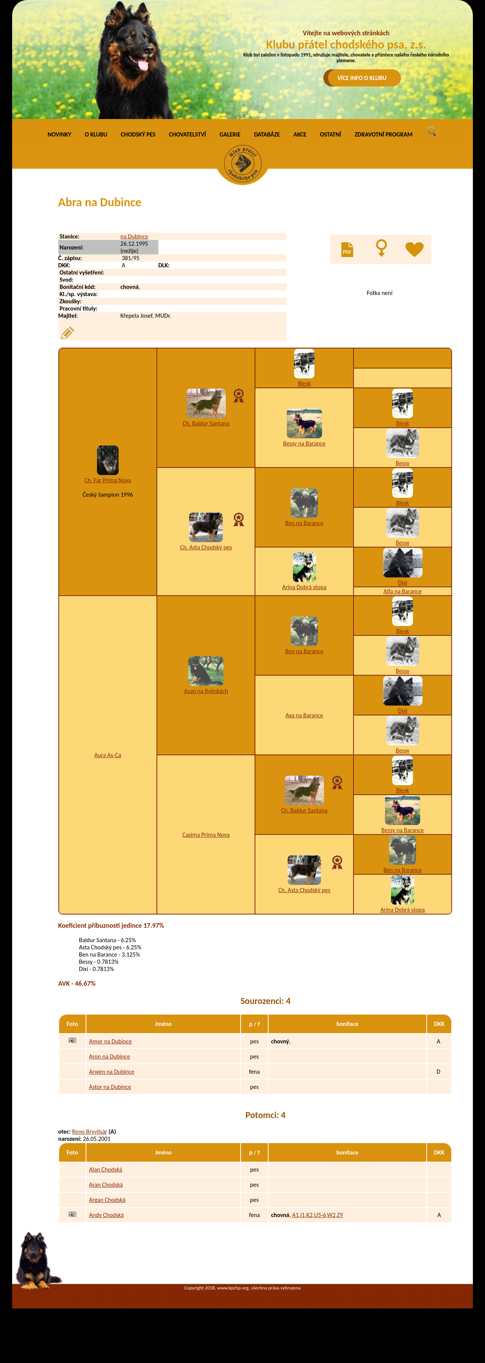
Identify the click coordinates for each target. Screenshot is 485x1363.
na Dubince (134, 236)
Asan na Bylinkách (206, 691)
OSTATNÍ (330, 134)
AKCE (300, 134)
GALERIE (230, 134)
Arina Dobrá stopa (304, 587)
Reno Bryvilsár (89, 1131)
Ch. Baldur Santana (206, 423)
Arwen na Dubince (111, 1071)
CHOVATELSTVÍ (187, 134)
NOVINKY (59, 134)
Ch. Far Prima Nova (107, 480)
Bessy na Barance (304, 443)
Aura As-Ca (107, 755)
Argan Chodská (107, 1199)
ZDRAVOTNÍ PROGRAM (384, 134)
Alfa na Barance (402, 591)
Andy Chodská (106, 1215)
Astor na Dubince (110, 1086)
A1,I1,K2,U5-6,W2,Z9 (317, 1215)
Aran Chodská (106, 1184)
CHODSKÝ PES (138, 134)
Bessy (402, 463)
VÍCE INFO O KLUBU (362, 78)
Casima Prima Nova (206, 834)
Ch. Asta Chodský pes (206, 547)
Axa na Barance (304, 715)
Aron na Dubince (109, 1056)
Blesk (304, 383)
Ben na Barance (304, 523)
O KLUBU (96, 134)
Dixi (402, 582)
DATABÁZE (267, 134)
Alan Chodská (105, 1169)
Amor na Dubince (110, 1041)
